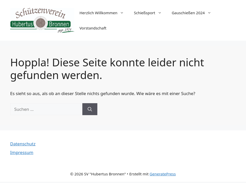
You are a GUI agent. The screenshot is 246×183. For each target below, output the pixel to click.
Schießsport (150, 12)
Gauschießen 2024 (194, 12)
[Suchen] (89, 109)
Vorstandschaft (93, 27)
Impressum (21, 152)
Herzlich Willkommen (104, 12)
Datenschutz (23, 144)
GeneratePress (163, 173)
